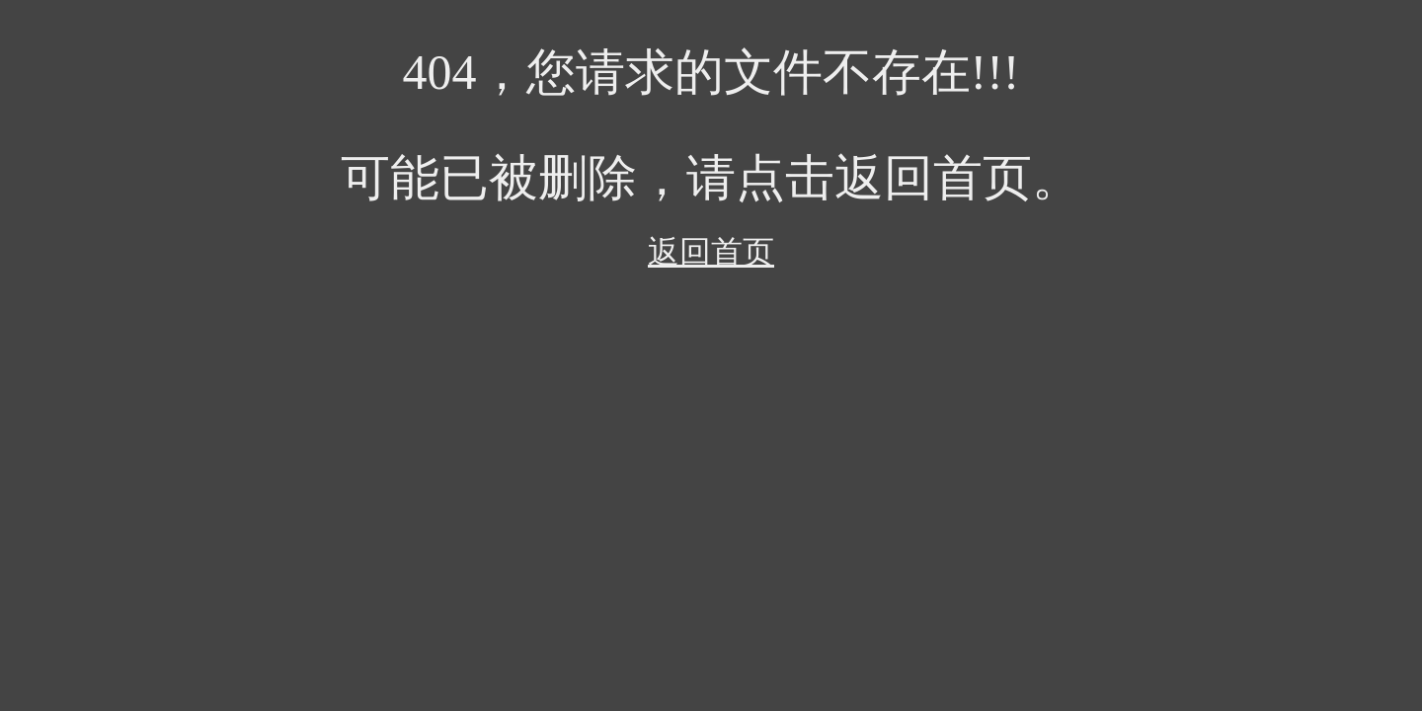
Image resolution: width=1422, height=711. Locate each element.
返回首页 (711, 252)
